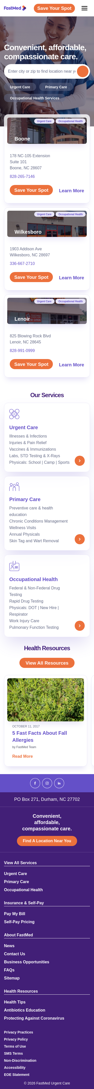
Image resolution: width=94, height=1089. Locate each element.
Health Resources (21, 991)
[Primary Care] (47, 513)
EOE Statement (16, 1074)
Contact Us (14, 954)
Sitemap (12, 978)
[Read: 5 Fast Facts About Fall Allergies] (45, 699)
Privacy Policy (16, 1039)
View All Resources (47, 663)
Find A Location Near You (47, 841)
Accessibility (15, 1067)
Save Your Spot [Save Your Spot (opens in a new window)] (54, 8)
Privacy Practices (18, 1032)
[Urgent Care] (47, 437)
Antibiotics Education (24, 1010)
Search (83, 71)
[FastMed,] (15, 8)
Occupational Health (70, 121)
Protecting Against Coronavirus (34, 1018)
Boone (22, 139)
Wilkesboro (28, 232)
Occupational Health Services (34, 98)
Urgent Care (20, 87)
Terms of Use (15, 1046)
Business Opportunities (26, 962)
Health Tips (15, 1002)
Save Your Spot (31, 190)
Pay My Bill (14, 914)
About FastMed (18, 935)
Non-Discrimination (20, 1060)
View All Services (20, 863)
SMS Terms (13, 1053)
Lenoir (22, 319)
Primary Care (56, 87)
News (9, 946)
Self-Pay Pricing (19, 922)
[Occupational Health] (47, 596)
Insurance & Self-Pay (24, 903)
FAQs (9, 970)
